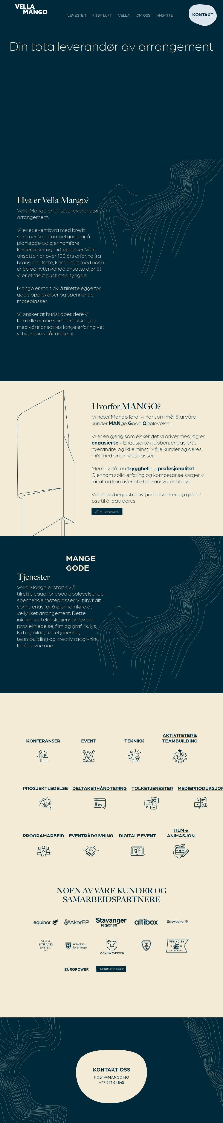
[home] (25, 9)
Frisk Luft (102, 15)
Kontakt (202, 14)
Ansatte (165, 15)
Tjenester (76, 15)
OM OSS (143, 15)
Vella (124, 15)
